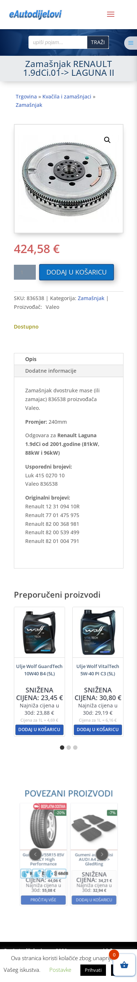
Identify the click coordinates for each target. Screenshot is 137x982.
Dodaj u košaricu (76, 272)
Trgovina (26, 96)
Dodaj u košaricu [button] (39, 729)
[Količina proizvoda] (25, 272)
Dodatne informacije (50, 370)
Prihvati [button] (93, 970)
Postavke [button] (60, 969)
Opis (31, 359)
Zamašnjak (29, 104)
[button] (107, 140)
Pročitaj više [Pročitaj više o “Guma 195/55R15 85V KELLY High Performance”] (53, 880)
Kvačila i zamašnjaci (66, 96)
